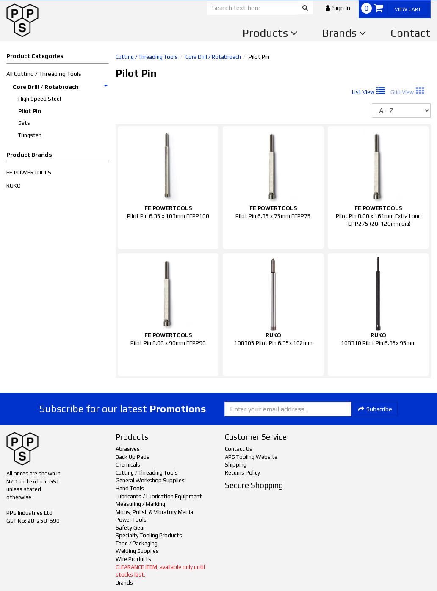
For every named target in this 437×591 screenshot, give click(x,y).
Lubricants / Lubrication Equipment (159, 496)
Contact (410, 33)
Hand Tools (130, 488)
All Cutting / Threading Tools (43, 73)
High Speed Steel (39, 99)
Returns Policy (242, 472)
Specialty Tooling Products (149, 535)
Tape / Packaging (137, 543)
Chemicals (128, 464)
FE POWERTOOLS (28, 172)
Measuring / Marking (140, 504)
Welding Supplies (137, 551)
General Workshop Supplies (150, 480)
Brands (344, 33)
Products (270, 33)
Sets (24, 123)
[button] (338, 7)
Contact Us (238, 449)
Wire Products (133, 559)
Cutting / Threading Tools (147, 57)
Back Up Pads (132, 457)
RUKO (13, 185)
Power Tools (131, 519)
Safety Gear (130, 528)
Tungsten (29, 135)
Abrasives (128, 449)
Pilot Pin (29, 111)
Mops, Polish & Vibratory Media (154, 512)
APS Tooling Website (251, 457)
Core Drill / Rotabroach (60, 86)
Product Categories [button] (35, 55)
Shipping (235, 464)
